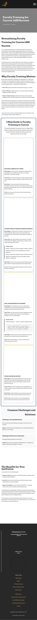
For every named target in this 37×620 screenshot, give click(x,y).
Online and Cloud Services (18, 587)
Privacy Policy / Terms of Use (18, 615)
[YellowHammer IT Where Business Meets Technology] (4, 4)
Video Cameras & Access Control (18, 597)
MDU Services (18, 594)
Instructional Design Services (18, 603)
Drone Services (18, 590)
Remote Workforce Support (18, 600)
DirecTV (18, 581)
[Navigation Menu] (34, 4)
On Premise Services (18, 584)
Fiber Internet (18, 578)
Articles (18, 606)
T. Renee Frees (7, 24)
